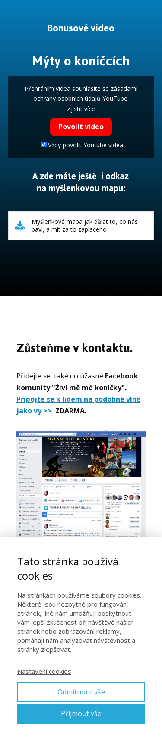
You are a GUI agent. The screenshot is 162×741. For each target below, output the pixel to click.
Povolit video (81, 126)
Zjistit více (81, 109)
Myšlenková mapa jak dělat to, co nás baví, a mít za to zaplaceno (85, 225)
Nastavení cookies (44, 671)
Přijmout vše (81, 713)
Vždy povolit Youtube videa (82, 145)
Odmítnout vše (81, 692)
